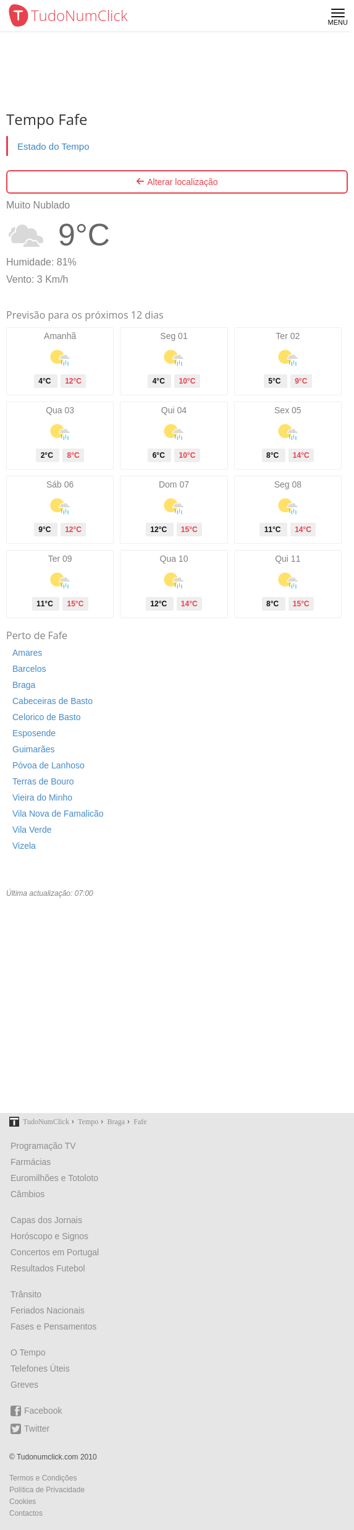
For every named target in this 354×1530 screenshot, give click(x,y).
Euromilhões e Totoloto (54, 1178)
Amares (27, 653)
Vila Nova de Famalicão (58, 814)
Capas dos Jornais (46, 1220)
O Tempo (28, 1352)
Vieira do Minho (42, 797)
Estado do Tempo (53, 146)
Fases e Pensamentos (53, 1326)
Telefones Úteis (40, 1368)
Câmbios (27, 1194)
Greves (24, 1385)
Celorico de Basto (46, 717)
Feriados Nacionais (48, 1310)
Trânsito (26, 1294)
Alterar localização (176, 182)
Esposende (34, 733)
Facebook (36, 1411)
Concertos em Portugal (55, 1252)
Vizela (24, 846)
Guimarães (33, 749)
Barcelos (29, 669)
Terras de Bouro (43, 781)
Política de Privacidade (47, 1489)
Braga (23, 685)
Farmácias (31, 1162)
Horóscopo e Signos (49, 1236)
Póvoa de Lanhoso (48, 765)
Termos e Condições (43, 1478)
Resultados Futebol (48, 1268)
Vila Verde (32, 830)
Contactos (26, 1513)
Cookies (22, 1501)
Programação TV (43, 1146)
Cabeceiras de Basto (52, 701)
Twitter (30, 1429)
